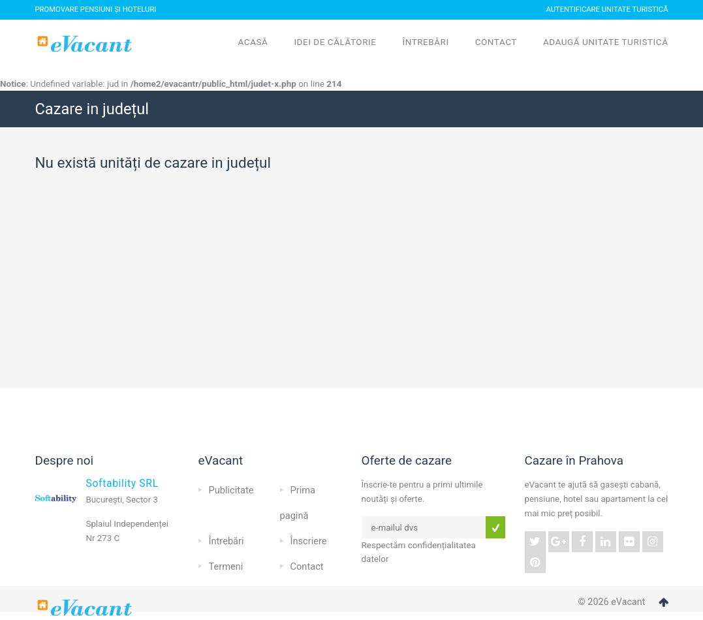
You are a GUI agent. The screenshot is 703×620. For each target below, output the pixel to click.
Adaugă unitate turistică (605, 42)
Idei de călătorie (335, 42)
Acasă (253, 42)
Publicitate (231, 490)
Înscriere (308, 541)
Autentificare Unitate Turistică (607, 9)
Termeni (226, 566)
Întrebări (425, 42)
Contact (496, 42)
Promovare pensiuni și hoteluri (96, 9)
